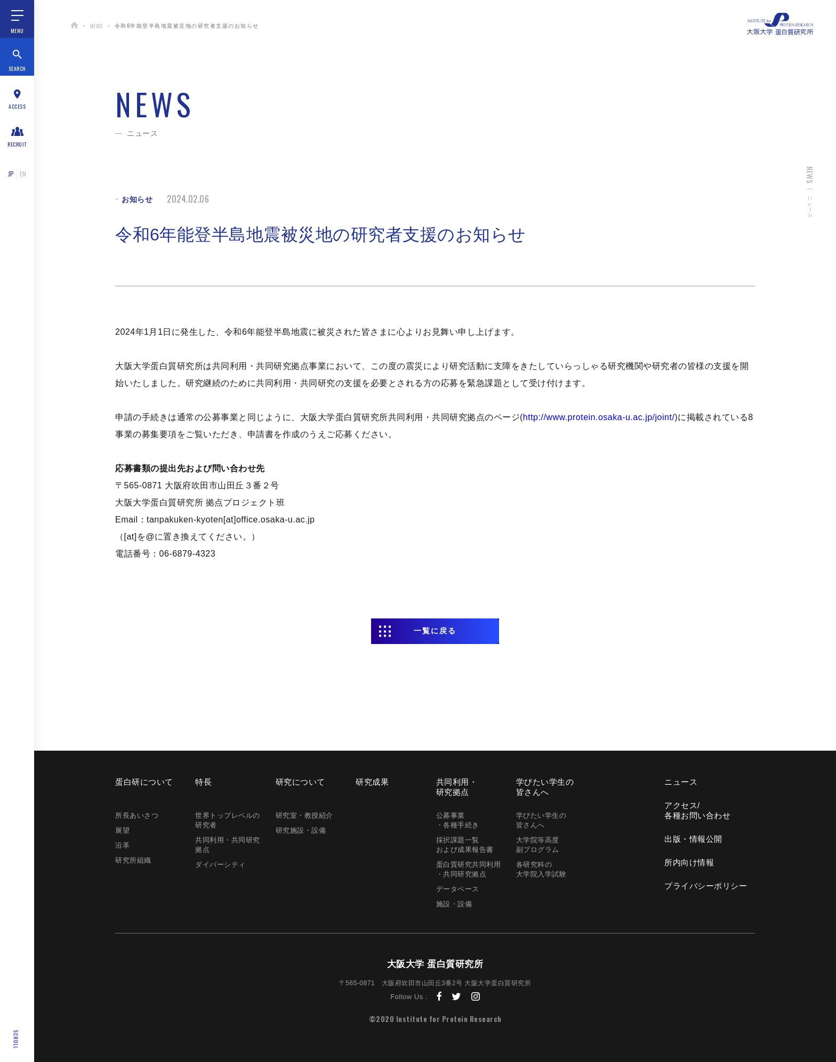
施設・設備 (454, 904)
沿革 (122, 845)
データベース (457, 889)
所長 (136, 815)
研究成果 (372, 781)
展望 (122, 830)
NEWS (96, 26)
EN (23, 173)
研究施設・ (301, 830)
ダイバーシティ (220, 864)
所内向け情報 (689, 862)
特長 (203, 781)
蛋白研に (144, 781)
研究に (300, 781)
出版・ (693, 838)
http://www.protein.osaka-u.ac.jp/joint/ (599, 417)
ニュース (680, 781)
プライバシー (705, 885)
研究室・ (304, 815)
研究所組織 (133, 860)
